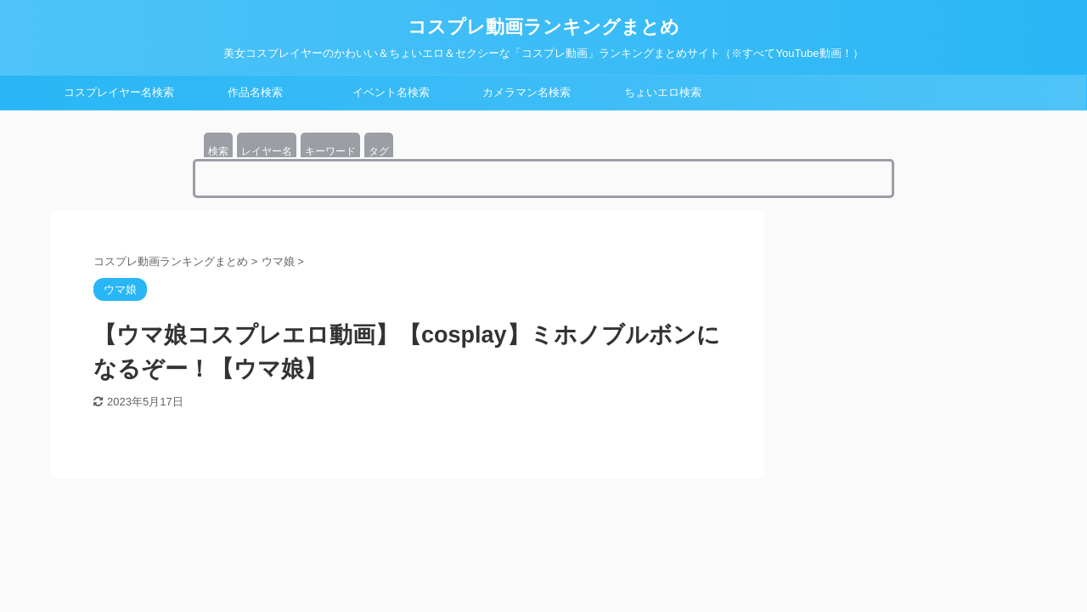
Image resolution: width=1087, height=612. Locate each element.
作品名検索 (255, 92)
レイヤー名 (266, 151)
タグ (379, 151)
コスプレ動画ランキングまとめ (543, 26)
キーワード (330, 151)
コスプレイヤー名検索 (119, 92)
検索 (218, 151)
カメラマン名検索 (526, 92)
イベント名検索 (391, 92)
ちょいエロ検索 (662, 92)
